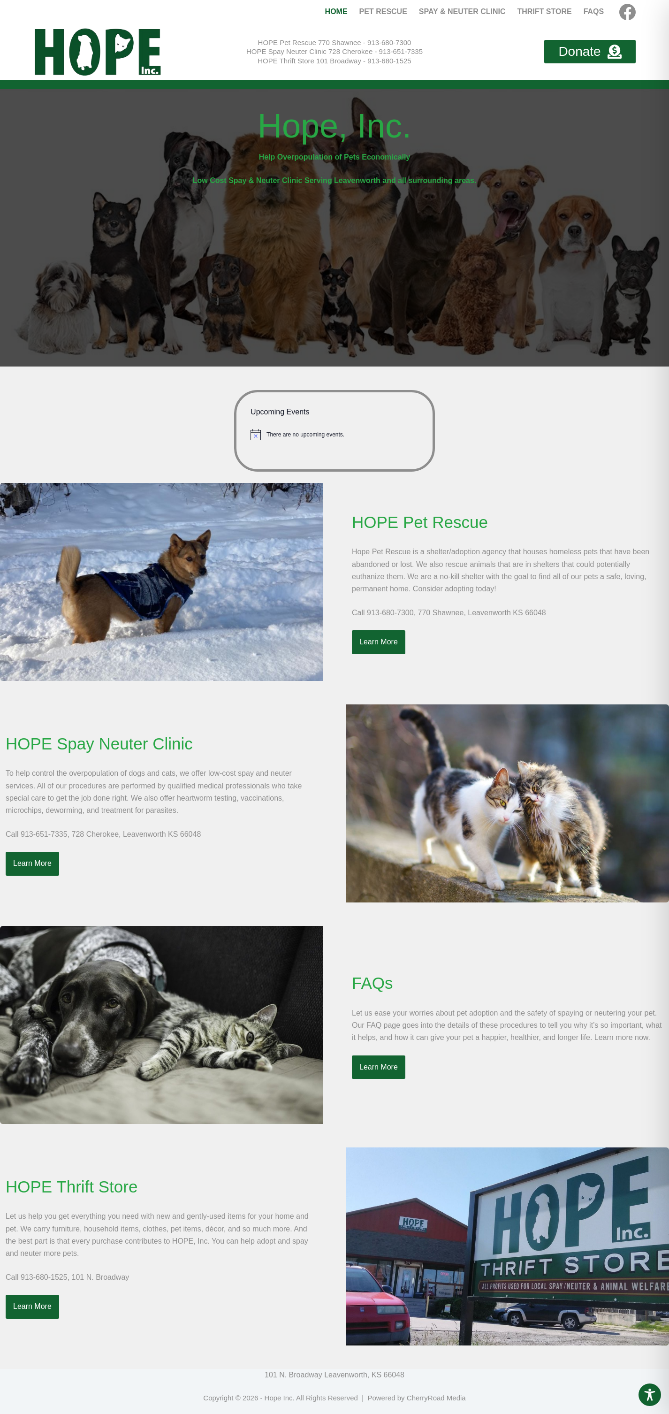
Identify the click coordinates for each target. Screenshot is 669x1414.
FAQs (594, 11)
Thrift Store (544, 11)
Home (336, 11)
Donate (589, 51)
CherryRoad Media (436, 1398)
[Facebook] (627, 12)
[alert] (334, 434)
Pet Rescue (383, 11)
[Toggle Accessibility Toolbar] (650, 1395)
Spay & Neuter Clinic (462, 11)
